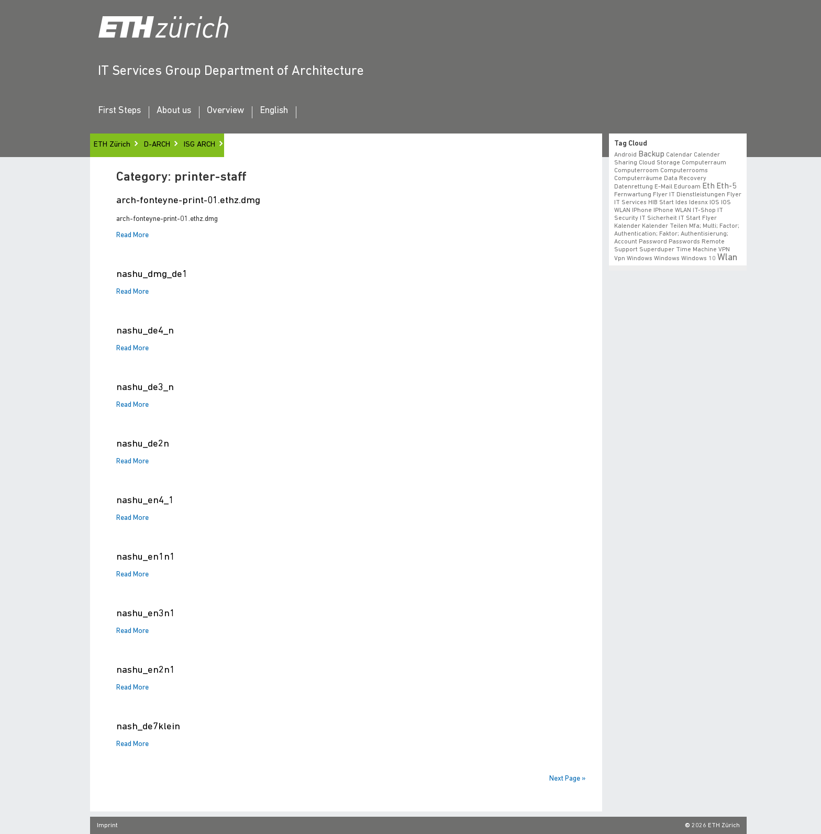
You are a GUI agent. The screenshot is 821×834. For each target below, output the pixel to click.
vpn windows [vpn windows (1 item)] (633, 258)
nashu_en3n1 (145, 614)
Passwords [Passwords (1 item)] (684, 242)
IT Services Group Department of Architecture (231, 71)
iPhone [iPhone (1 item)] (642, 210)
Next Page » (567, 779)
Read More (132, 235)
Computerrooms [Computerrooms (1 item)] (684, 171)
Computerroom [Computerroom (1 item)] (636, 171)
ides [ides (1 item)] (681, 202)
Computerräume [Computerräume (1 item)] (638, 178)
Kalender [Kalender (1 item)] (627, 226)
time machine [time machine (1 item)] (696, 250)
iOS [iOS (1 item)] (714, 202)
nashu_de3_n (145, 388)
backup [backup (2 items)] (651, 154)
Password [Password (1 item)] (653, 242)
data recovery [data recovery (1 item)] (685, 178)
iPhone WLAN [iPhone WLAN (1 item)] (672, 210)
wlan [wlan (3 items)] (727, 258)
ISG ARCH (199, 145)
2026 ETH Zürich (716, 825)
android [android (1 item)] (625, 155)
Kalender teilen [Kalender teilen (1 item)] (664, 226)
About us (174, 111)
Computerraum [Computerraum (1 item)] (704, 163)
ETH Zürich (112, 145)
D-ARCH (157, 145)
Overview (225, 111)
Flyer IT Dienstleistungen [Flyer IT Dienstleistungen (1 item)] (689, 195)
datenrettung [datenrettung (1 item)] (633, 187)
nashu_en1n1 (145, 557)
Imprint (107, 825)
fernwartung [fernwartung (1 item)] (632, 195)
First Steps (119, 111)
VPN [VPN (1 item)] (724, 250)
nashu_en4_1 (145, 501)
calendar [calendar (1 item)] (679, 155)
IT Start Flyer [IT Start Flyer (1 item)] (698, 218)
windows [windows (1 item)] (667, 258)
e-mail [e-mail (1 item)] (663, 187)
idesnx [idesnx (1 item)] (698, 202)
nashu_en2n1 (145, 670)
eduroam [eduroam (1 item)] (687, 187)
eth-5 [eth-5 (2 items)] (726, 186)
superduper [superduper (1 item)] (656, 250)
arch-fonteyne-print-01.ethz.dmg (188, 201)
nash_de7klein (148, 727)
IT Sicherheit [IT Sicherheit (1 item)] (658, 218)
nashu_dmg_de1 (151, 275)
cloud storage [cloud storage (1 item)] (659, 163)
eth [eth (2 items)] (708, 186)
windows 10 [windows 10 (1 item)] (698, 258)
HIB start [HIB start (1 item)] (661, 202)
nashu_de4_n (145, 331)
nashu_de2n (142, 444)
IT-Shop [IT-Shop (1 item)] (704, 210)
